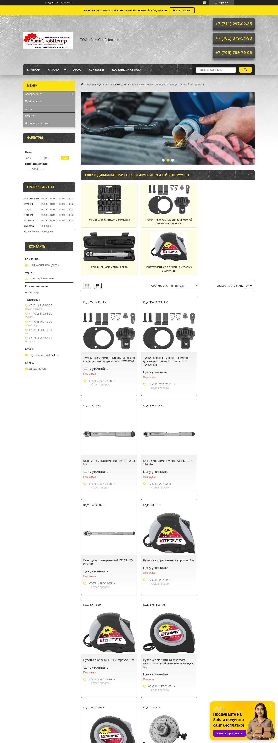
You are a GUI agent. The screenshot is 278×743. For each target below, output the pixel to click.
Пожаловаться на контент (152, 739)
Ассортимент (182, 10)
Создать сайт (52, 2)
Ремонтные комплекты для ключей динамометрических (168, 221)
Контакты (96, 69)
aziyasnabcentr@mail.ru (43, 355)
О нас (76, 69)
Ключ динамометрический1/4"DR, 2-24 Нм (225, 359)
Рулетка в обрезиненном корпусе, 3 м (226, 460)
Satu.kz (155, 736)
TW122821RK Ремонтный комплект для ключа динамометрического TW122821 (166, 361)
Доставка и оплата (126, 69)
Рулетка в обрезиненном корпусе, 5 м (108, 560)
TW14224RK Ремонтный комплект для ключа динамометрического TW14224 (106, 361)
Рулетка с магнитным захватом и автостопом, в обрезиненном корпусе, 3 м (167, 564)
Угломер (88, 663)
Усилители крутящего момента (108, 219)
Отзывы (30, 116)
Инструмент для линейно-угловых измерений (109, 268)
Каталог (54, 69)
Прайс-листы (33, 101)
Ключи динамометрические (227, 219)
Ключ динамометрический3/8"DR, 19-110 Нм (108, 462)
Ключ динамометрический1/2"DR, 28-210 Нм (167, 462)
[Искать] (245, 70)
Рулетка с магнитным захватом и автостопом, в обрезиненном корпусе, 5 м (226, 564)
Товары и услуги (96, 84)
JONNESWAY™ (119, 84)
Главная (33, 69)
